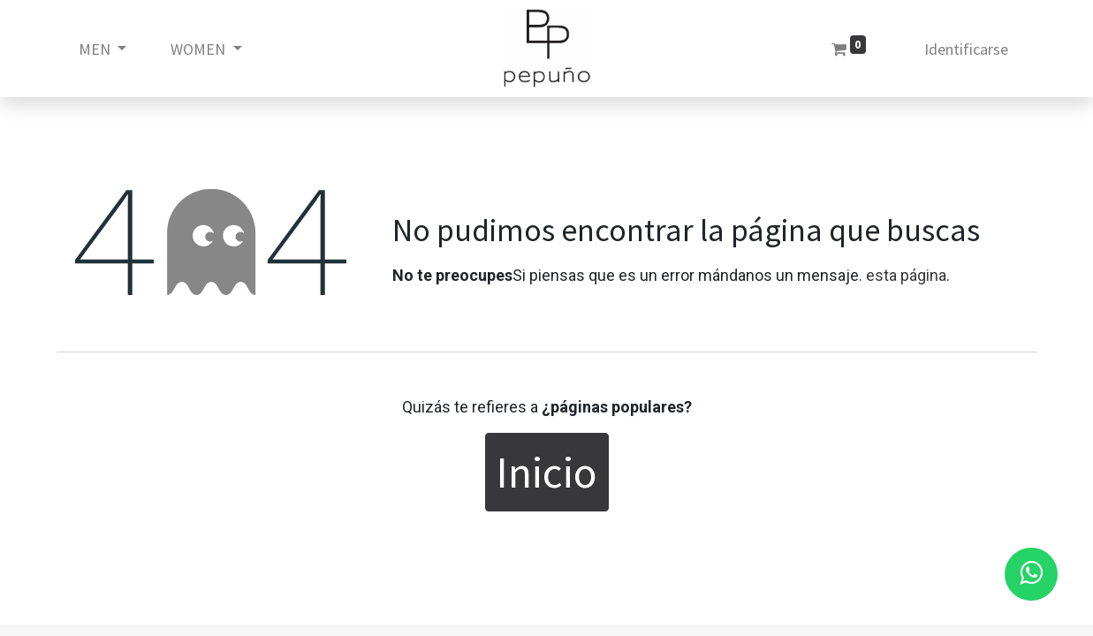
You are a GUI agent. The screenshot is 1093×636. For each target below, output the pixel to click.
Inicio (547, 472)
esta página (906, 275)
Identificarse (966, 49)
